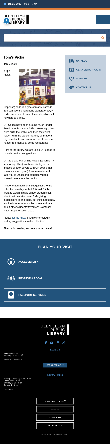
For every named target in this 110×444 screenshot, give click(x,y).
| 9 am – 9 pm (20, 4)
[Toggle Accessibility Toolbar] (6, 20)
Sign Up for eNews (55, 401)
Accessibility (55, 425)
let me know (19, 217)
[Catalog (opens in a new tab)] (85, 61)
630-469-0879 (16, 360)
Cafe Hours (8, 389)
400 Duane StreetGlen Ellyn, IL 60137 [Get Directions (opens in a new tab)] (13, 354)
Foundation (55, 417)
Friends (55, 409)
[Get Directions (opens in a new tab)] (55, 365)
